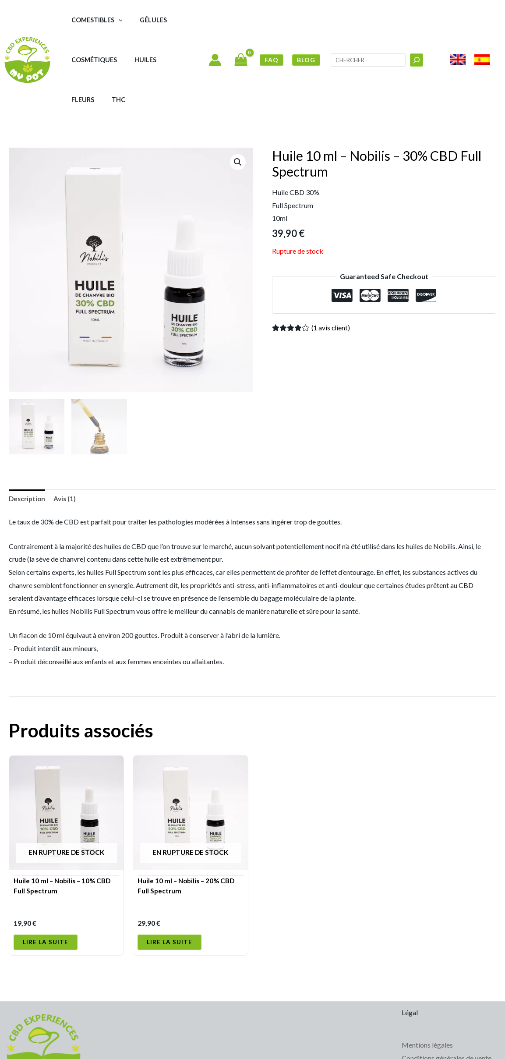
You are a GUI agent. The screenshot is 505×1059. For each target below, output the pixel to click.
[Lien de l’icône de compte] (215, 39)
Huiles (128, 60)
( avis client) (331, 287)
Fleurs (157, 60)
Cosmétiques (88, 60)
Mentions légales (427, 1009)
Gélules (136, 20)
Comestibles (91, 20)
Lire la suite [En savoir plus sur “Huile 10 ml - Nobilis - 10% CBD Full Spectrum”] (45, 905)
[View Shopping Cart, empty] (240, 40)
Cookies (414, 1035)
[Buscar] (416, 39)
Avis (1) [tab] (67, 459)
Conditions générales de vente (446, 1022)
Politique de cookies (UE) (439, 1048)
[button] (113, 20)
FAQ (272, 39)
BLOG (306, 39)
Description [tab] (28, 459)
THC (181, 60)
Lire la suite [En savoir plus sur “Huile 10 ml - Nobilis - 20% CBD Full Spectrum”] (169, 905)
